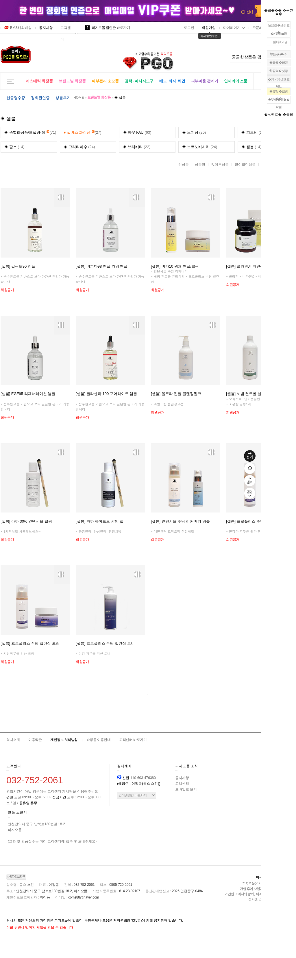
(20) (194, 132)
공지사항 (46, 28)
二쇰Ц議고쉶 (278, 42)
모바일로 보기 (186, 789)
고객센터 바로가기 (133, 740)
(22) (136, 147)
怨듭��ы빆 (278, 54)
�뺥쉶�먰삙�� (278, 92)
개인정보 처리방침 (64, 740)
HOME (78, 98)
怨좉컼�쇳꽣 (278, 70)
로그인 (189, 28)
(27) (82, 131)
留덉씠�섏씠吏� (279, 26)
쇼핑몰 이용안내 (98, 740)
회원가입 (209, 28)
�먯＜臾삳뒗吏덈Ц (279, 80)
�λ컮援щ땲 (279, 33)
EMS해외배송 (18, 28)
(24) (79, 147)
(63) (137, 132)
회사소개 (13, 740)
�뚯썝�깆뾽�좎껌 (279, 101)
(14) (14, 147)
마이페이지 (231, 28)
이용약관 (35, 740)
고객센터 (65, 33)
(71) (30, 131)
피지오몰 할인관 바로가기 (107, 28)
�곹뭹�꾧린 (278, 62)
